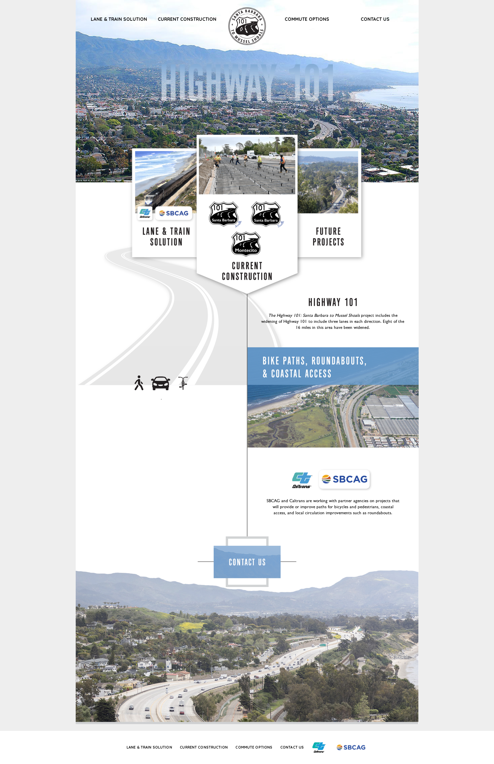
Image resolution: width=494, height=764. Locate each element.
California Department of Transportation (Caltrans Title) (301, 480)
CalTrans (145, 213)
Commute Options (307, 19)
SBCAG (175, 213)
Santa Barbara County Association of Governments (347, 480)
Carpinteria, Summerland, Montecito (248, 225)
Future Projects (327, 236)
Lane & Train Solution (119, 19)
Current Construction (187, 19)
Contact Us (375, 19)
